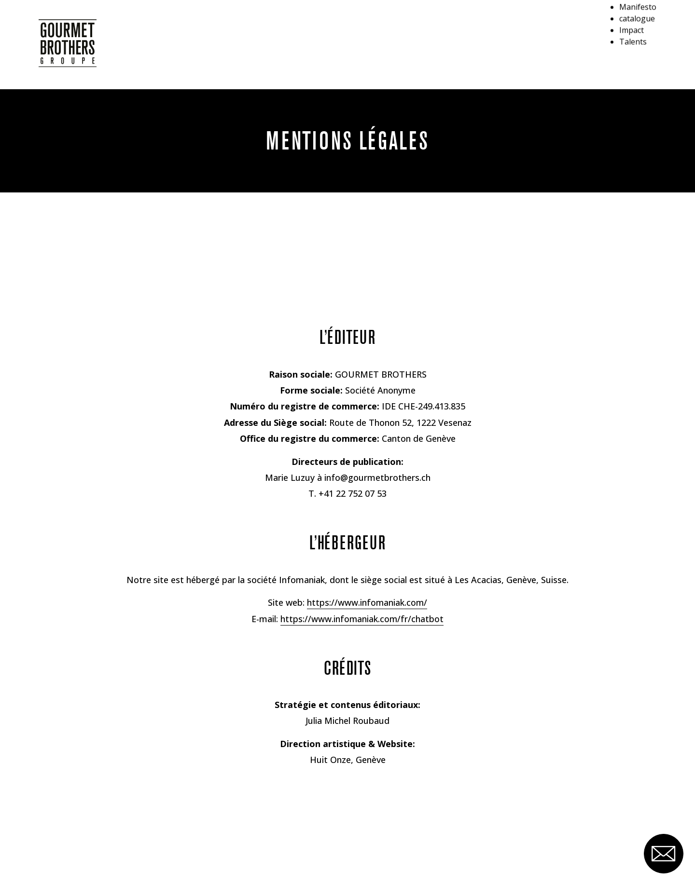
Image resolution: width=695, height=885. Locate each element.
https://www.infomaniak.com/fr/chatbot (362, 619)
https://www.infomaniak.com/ (367, 602)
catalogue (634, 55)
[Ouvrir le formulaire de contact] (659, 849)
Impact (629, 68)
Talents (630, 81)
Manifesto (635, 42)
